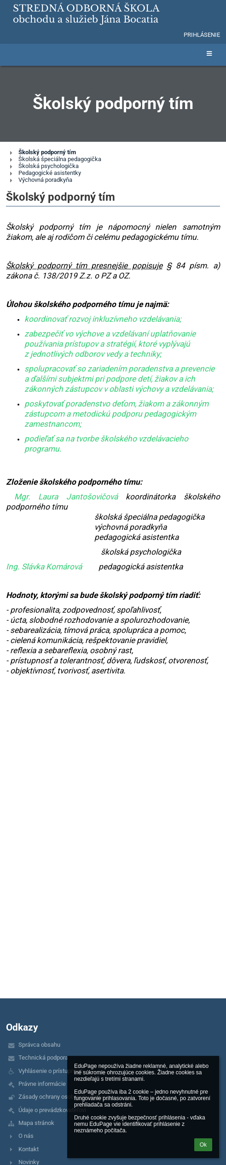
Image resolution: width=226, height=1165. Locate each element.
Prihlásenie (202, 34)
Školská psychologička (48, 165)
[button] (170, 34)
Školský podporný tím (47, 152)
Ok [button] (203, 1145)
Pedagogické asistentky (49, 172)
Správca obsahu (39, 1044)
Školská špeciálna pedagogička (59, 159)
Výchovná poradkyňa (45, 179)
